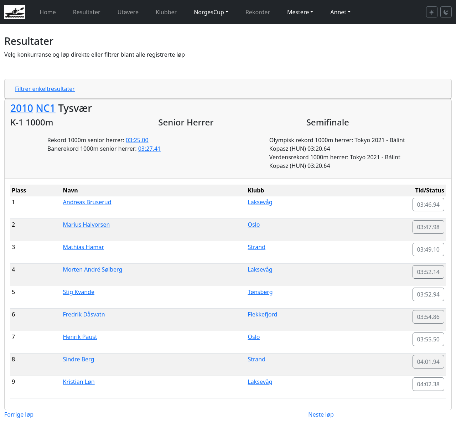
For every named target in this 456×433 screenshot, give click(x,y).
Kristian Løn (79, 382)
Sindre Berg (78, 359)
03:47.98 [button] (428, 227)
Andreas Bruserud (87, 202)
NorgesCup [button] (209, 12)
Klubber (166, 12)
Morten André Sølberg (93, 269)
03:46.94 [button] (428, 204)
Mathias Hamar (83, 247)
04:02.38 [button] (428, 384)
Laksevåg (260, 202)
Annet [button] (338, 12)
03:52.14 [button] (428, 272)
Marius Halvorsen (86, 224)
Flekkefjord (262, 314)
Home (48, 12)
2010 (21, 108)
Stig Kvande (78, 292)
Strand (256, 247)
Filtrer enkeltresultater (45, 89)
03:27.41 (149, 149)
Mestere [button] (298, 12)
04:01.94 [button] (428, 362)
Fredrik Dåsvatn (84, 314)
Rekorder (257, 12)
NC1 (46, 108)
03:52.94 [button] (428, 294)
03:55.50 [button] (428, 339)
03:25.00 (137, 140)
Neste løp (320, 414)
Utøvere (128, 12)
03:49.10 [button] (428, 249)
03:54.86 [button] (428, 317)
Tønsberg (260, 292)
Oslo (254, 224)
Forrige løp (18, 414)
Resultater (86, 12)
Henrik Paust (80, 337)
